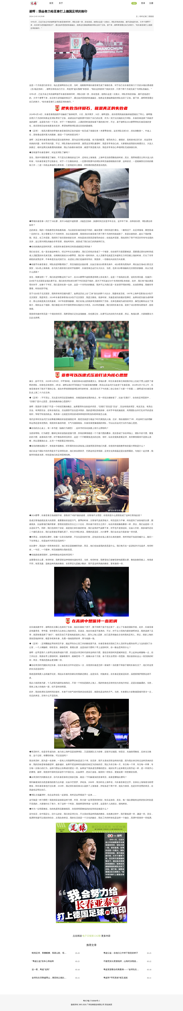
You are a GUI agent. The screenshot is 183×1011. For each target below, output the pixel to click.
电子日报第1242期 (91, 936)
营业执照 (108, 1005)
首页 (51, 3)
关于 (61, 3)
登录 (143, 3)
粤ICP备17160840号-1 (91, 1001)
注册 (151, 3)
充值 (134, 3)
